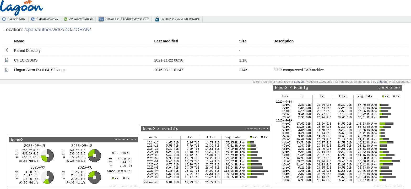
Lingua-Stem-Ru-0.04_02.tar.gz (39, 70)
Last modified (166, 41)
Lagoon (299, 81)
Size (243, 41)
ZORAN (81, 29)
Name (19, 41)
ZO (67, 29)
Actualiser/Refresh (81, 18)
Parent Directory (27, 50)
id (57, 29)
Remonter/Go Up (47, 18)
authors (45, 29)
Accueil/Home (16, 18)
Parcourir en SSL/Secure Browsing (179, 18)
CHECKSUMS (25, 60)
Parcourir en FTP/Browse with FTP (126, 18)
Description (283, 41)
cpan (31, 29)
